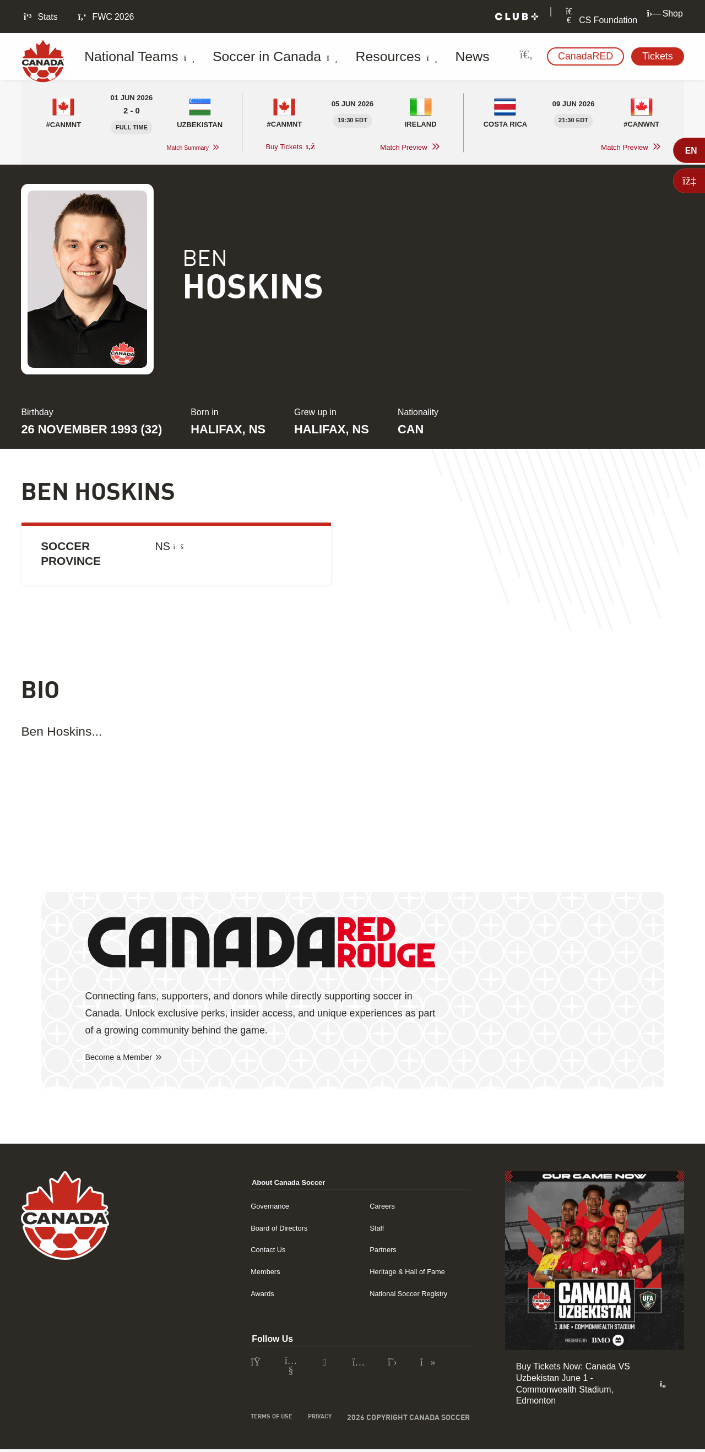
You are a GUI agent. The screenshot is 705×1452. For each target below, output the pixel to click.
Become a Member (127, 1058)
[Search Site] (526, 56)
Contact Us (256, 1250)
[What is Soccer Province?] (179, 546)
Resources (338, 56)
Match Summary (180, 148)
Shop (664, 13)
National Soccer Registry (410, 1294)
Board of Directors (270, 1228)
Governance (258, 1206)
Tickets (657, 56)
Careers (377, 1206)
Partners (378, 1250)
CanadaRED (585, 56)
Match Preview (403, 148)
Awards (249, 1294)
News (400, 56)
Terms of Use (260, 1419)
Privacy (316, 1419)
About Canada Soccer (281, 1183)
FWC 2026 (105, 16)
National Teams (136, 56)
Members (253, 1272)
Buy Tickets (290, 147)
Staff (370, 1228)
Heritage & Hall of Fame (408, 1272)
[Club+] (517, 17)
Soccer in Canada (242, 56)
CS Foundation (600, 20)
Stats (39, 16)
